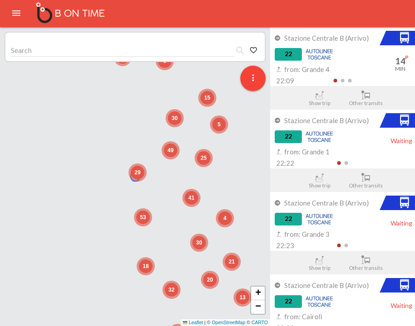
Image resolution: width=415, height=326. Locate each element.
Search (21, 50)
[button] (138, 172)
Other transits (365, 98)
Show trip (319, 98)
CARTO (260, 322)
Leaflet (193, 322)
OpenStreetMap (228, 322)
